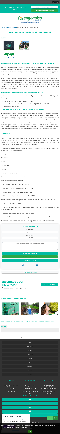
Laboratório (30, 354)
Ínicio (30, 342)
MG (8, 326)
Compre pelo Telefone (30, 260)
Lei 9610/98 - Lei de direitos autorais (32, 337)
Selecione (3, 326)
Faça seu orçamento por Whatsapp (44, 10)
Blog (30, 362)
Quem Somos (30, 346)
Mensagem (30, 241)
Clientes (30, 358)
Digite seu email (30, 229)
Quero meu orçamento (49, 284)
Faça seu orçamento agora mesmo (45, 7)
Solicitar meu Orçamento (30, 253)
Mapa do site (30, 374)
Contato (30, 370)
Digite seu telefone (30, 235)
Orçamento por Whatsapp (30, 257)
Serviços (30, 350)
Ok (30, 431)
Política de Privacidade (20, 427)
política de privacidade (14, 423)
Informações (30, 366)
